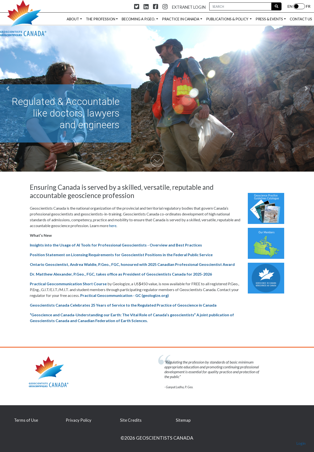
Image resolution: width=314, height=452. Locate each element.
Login (301, 443)
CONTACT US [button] (301, 19)
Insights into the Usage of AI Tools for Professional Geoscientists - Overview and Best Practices (116, 245)
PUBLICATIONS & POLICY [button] (227, 19)
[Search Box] (240, 6)
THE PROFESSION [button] (100, 19)
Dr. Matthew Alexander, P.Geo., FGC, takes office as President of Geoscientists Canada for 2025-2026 (121, 274)
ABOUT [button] (73, 19)
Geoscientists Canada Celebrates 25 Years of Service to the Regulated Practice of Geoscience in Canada (123, 305)
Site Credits (131, 420)
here (112, 225)
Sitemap (183, 420)
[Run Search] (276, 6)
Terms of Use (26, 420)
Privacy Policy (78, 420)
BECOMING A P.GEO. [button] (138, 19)
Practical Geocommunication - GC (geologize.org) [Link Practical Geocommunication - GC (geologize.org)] (124, 295)
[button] (8, 88)
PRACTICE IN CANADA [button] (180, 19)
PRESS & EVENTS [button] (269, 19)
